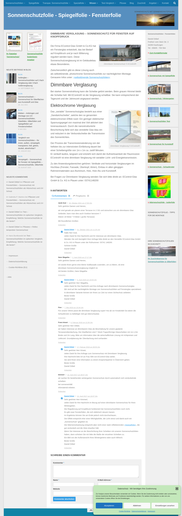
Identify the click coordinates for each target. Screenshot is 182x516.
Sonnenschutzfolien (14, 3)
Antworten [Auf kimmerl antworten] (62, 391)
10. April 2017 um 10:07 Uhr (87, 396)
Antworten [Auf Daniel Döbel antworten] (68, 253)
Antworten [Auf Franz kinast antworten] (62, 342)
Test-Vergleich (107, 3)
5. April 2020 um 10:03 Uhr (87, 280)
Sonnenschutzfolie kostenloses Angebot (35, 57)
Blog (132, 3)
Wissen (92, 3)
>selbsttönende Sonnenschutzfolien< (92, 77)
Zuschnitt (141, 3)
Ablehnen (137, 505)
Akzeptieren (109, 505)
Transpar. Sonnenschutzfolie (55, 3)
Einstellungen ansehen (165, 505)
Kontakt (165, 3)
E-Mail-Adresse (105, 480)
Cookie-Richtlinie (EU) (18, 267)
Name (56, 480)
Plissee (123, 3)
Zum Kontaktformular (158, 53)
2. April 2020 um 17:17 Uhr (82, 257)
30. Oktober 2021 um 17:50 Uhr (80, 203)
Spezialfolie (79, 3)
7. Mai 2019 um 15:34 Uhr (73, 308)
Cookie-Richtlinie (124, 511)
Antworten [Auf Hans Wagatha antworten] (62, 275)
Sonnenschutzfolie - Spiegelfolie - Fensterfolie (64, 15)
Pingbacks (81, 196)
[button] (177, 488)
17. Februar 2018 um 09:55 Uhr (88, 347)
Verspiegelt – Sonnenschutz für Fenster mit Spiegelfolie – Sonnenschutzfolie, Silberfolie (30, 162)
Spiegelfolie (34, 3)
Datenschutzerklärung (139, 511)
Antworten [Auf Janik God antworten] (62, 225)
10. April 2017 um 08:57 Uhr (77, 375)
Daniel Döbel (69, 230)
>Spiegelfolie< (130, 425)
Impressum (151, 511)
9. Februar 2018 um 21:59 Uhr (82, 322)
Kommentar (58, 463)
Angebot (153, 3)
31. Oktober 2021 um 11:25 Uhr (88, 230)
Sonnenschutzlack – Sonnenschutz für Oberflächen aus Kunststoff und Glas (31, 99)
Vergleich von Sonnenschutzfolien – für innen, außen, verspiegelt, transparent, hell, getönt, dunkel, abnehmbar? (29, 143)
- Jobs (9, 277)
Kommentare (61, 196)
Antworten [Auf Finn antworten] (62, 318)
